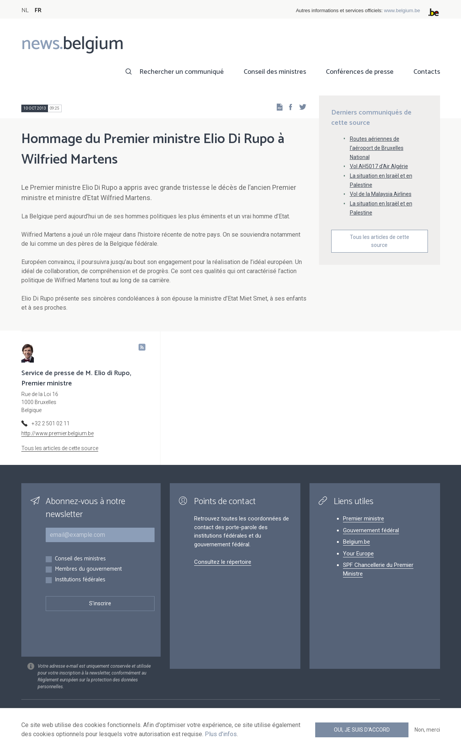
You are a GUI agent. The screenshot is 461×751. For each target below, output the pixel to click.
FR (38, 10)
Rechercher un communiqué (181, 72)
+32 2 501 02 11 (51, 423)
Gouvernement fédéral (371, 530)
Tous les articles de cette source (379, 241)
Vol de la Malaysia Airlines (381, 194)
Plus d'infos (221, 734)
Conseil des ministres (275, 72)
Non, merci (427, 730)
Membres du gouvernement (88, 569)
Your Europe (358, 553)
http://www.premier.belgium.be (57, 433)
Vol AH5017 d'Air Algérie (379, 166)
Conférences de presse (360, 72)
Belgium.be (356, 541)
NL (25, 10)
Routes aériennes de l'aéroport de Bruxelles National (377, 148)
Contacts (426, 72)
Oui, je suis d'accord (362, 730)
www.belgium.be (402, 10)
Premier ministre (363, 518)
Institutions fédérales (80, 580)
